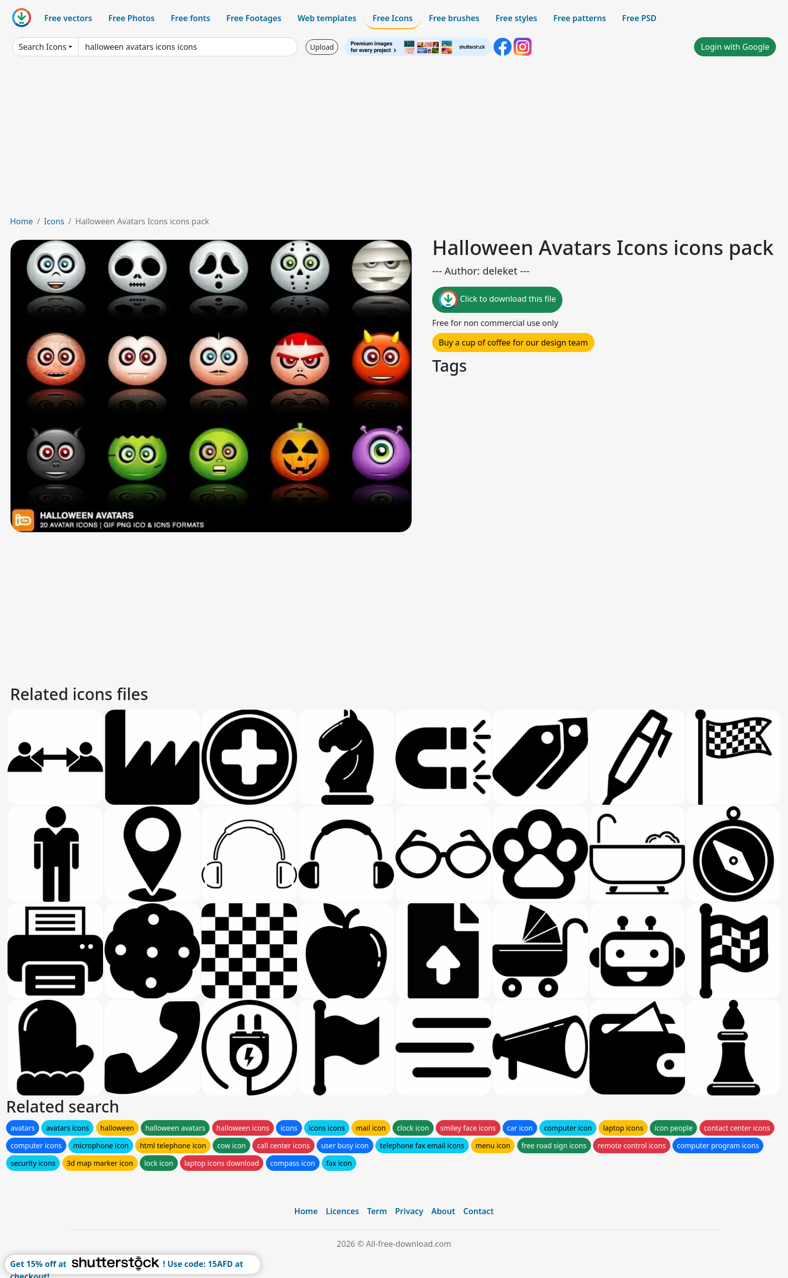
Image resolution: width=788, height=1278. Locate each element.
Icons (54, 221)
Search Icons (42, 46)
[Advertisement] (394, 139)
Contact (478, 1211)
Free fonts (191, 18)
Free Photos (131, 18)
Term (377, 1211)
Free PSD (639, 18)
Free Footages (253, 18)
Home (21, 221)
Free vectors (68, 18)
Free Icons (392, 18)
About (443, 1211)
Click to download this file (497, 299)
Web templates (327, 18)
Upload (322, 47)
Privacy (409, 1211)
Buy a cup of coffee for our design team (513, 342)
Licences (342, 1211)
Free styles (516, 18)
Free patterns (579, 18)
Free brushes (454, 18)
